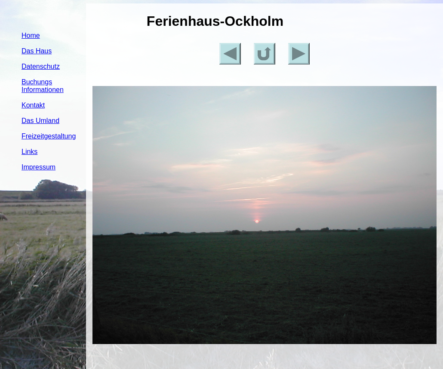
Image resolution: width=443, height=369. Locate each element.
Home (31, 35)
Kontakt (33, 105)
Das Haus (37, 51)
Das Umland (40, 120)
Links (29, 151)
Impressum (38, 167)
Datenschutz (41, 66)
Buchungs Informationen (43, 85)
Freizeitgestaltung (49, 136)
